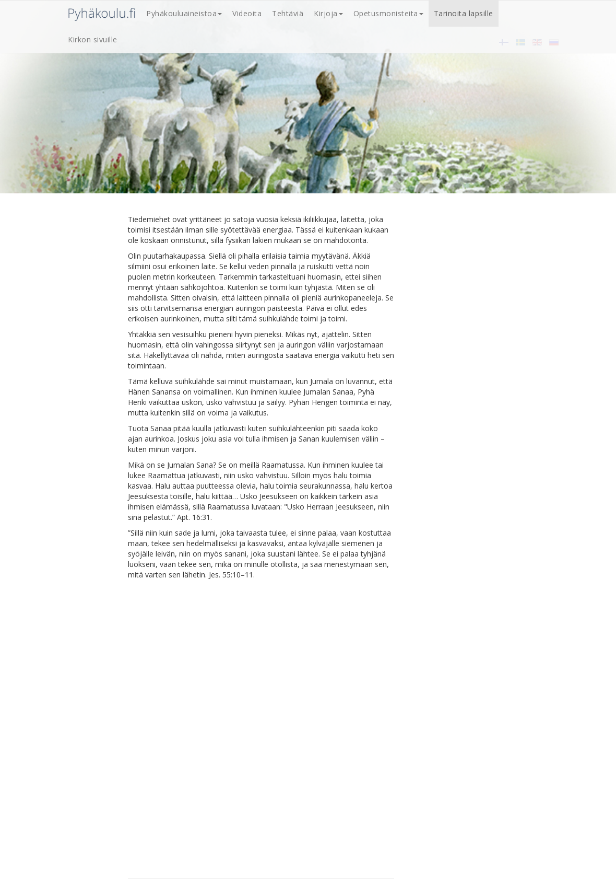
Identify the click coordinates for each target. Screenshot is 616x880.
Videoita (247, 13)
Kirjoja (328, 13)
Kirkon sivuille (92, 39)
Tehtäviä (287, 13)
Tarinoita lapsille (463, 13)
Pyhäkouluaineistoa (184, 13)
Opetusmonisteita (388, 13)
